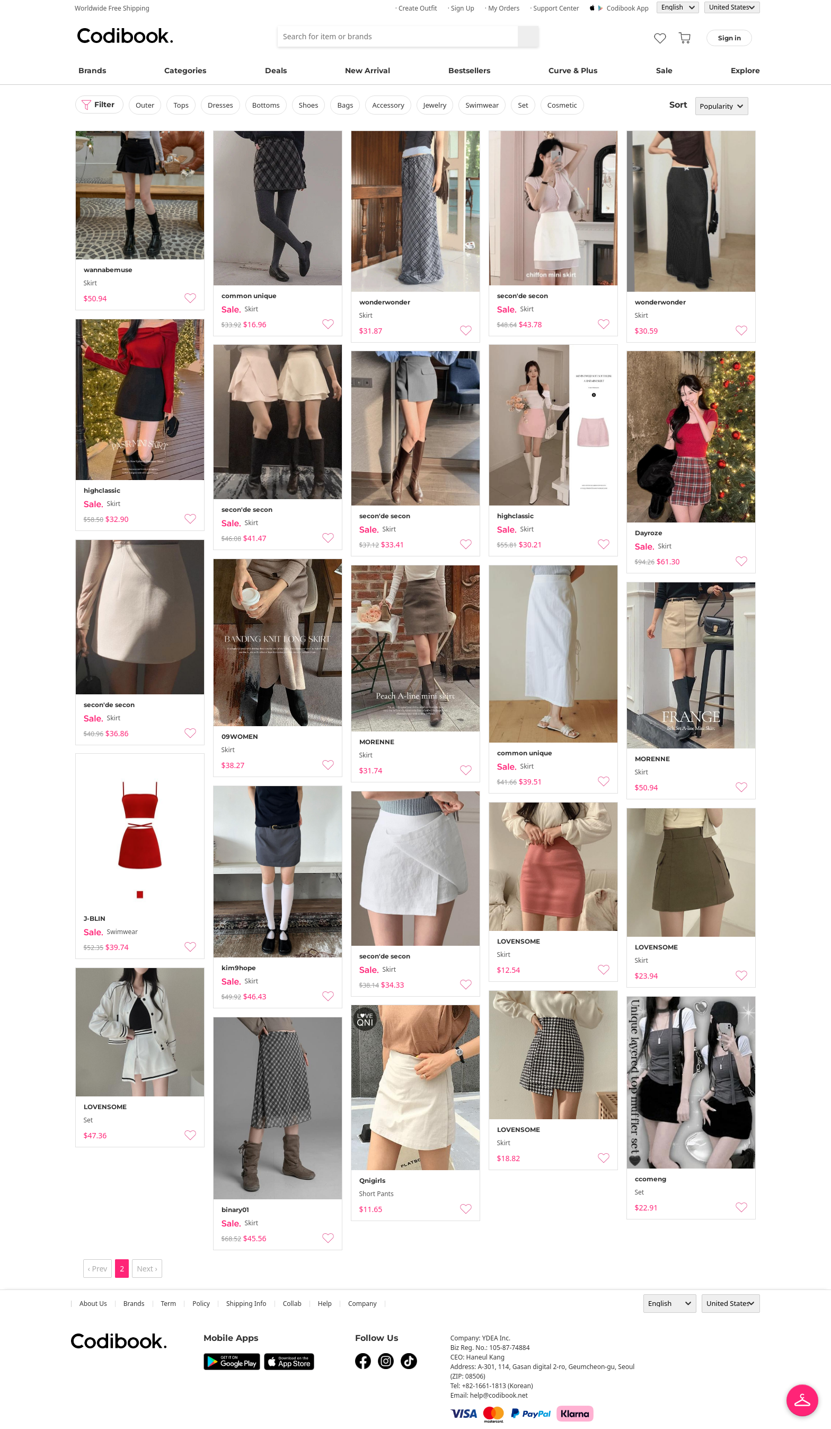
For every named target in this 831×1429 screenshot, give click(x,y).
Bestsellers (469, 70)
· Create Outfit (416, 8)
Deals (276, 70)
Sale (664, 70)
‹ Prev (98, 1269)
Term (168, 1303)
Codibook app (628, 8)
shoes (309, 105)
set (523, 105)
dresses (221, 105)
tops (181, 105)
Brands (92, 70)
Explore (745, 70)
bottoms (266, 105)
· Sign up (461, 8)
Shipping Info (246, 1303)
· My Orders (502, 8)
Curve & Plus (573, 70)
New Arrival (367, 70)
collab (292, 1303)
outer (145, 105)
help (325, 1303)
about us (93, 1303)
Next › (147, 1269)
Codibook (125, 35)
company (362, 1303)
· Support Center (554, 8)
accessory (388, 105)
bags (345, 105)
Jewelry (435, 105)
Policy (201, 1303)
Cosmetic (562, 105)
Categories (185, 70)
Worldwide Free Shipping (112, 8)
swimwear (482, 105)
